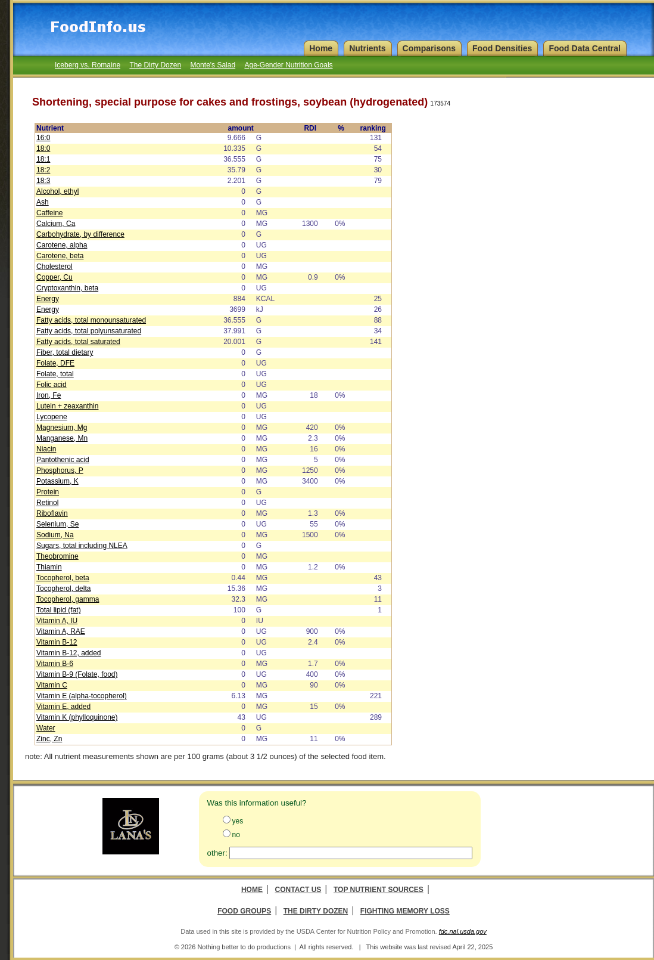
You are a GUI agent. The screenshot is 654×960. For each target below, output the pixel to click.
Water (45, 728)
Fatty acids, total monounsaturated (91, 320)
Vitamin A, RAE (60, 631)
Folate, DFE (55, 363)
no (236, 835)
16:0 (43, 138)
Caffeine (49, 213)
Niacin (46, 449)
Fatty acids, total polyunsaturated (88, 331)
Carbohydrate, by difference (80, 234)
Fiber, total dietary (64, 352)
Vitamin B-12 (56, 642)
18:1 (43, 159)
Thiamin (49, 567)
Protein (47, 492)
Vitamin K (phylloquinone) (77, 717)
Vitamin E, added (63, 706)
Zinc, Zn (49, 739)
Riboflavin (52, 513)
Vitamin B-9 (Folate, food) (77, 674)
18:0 (43, 148)
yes (238, 821)
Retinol (47, 502)
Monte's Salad (212, 65)
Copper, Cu (54, 277)
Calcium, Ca (55, 223)
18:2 (43, 170)
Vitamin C (51, 685)
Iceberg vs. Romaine (87, 65)
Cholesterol (54, 266)
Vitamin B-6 (54, 663)
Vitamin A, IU (56, 621)
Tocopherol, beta (62, 578)
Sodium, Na (55, 535)
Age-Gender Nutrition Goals (288, 65)
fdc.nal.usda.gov (463, 931)
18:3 (43, 180)
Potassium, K (57, 481)
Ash (42, 202)
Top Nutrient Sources (378, 889)
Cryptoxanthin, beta (67, 288)
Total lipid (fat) (58, 610)
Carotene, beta (59, 256)
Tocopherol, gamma (67, 599)
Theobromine (57, 556)
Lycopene (51, 417)
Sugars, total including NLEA (81, 545)
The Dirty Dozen (155, 65)
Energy (47, 299)
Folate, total (55, 374)
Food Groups (244, 911)
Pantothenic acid (62, 460)
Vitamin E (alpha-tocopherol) (81, 696)
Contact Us (298, 889)
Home (252, 889)
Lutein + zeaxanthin (67, 406)
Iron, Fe (48, 395)
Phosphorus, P (59, 470)
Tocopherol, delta (63, 588)
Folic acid (51, 384)
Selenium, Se (57, 524)
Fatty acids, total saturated (78, 341)
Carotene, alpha (61, 245)
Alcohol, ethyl (57, 191)
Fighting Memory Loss (405, 911)
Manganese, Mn (62, 438)
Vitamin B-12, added (68, 653)
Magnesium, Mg (61, 427)
